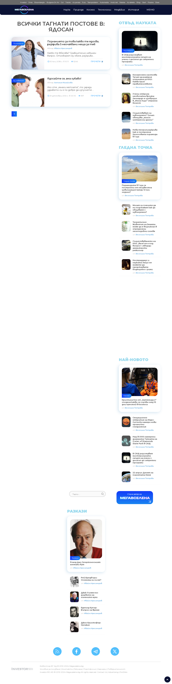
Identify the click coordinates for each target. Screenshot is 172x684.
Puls (84, 2)
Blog (138, 2)
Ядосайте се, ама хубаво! (64, 78)
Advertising (113, 672)
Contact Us (102, 672)
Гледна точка (129, 181)
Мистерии (128, 51)
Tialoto (68, 2)
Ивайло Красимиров (63, 48)
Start (144, 2)
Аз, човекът (18, 81)
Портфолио (89, 669)
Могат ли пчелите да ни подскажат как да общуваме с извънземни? (144, 208)
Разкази (75, 558)
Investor (23, 2)
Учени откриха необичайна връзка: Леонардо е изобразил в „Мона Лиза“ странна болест (145, 98)
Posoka (151, 2)
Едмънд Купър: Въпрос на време (90, 609)
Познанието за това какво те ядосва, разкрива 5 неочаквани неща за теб (73, 43)
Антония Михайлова (63, 83)
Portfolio (123, 672)
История (133, 10)
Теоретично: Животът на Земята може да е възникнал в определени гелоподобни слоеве (145, 226)
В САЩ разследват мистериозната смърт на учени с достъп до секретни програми (144, 458)
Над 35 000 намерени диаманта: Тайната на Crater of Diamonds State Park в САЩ (145, 440)
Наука (66, 10)
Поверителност (116, 669)
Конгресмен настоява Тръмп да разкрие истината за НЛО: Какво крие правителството (145, 79)
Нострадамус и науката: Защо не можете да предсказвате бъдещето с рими (143, 265)
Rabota (122, 2)
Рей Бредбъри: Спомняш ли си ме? (91, 579)
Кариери (102, 669)
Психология (18, 43)
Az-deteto (131, 2)
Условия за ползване (50, 669)
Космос (91, 10)
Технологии (104, 10)
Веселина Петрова (134, 65)
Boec (157, 2)
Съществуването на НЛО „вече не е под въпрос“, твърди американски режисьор (144, 245)
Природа (78, 10)
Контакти (67, 669)
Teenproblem (92, 2)
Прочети (96, 61)
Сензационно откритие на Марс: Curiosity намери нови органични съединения (144, 422)
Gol (62, 2)
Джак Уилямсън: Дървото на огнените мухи (89, 595)
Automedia (104, 2)
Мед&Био (119, 10)
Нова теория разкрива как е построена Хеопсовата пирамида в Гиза (145, 133)
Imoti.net (114, 2)
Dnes (30, 2)
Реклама (78, 669)
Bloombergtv (39, 2)
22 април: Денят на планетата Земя (143, 474)
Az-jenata (76, 2)
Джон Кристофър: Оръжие (91, 624)
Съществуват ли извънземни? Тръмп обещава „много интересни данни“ (143, 116)
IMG (15, 2)
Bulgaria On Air (53, 2)
